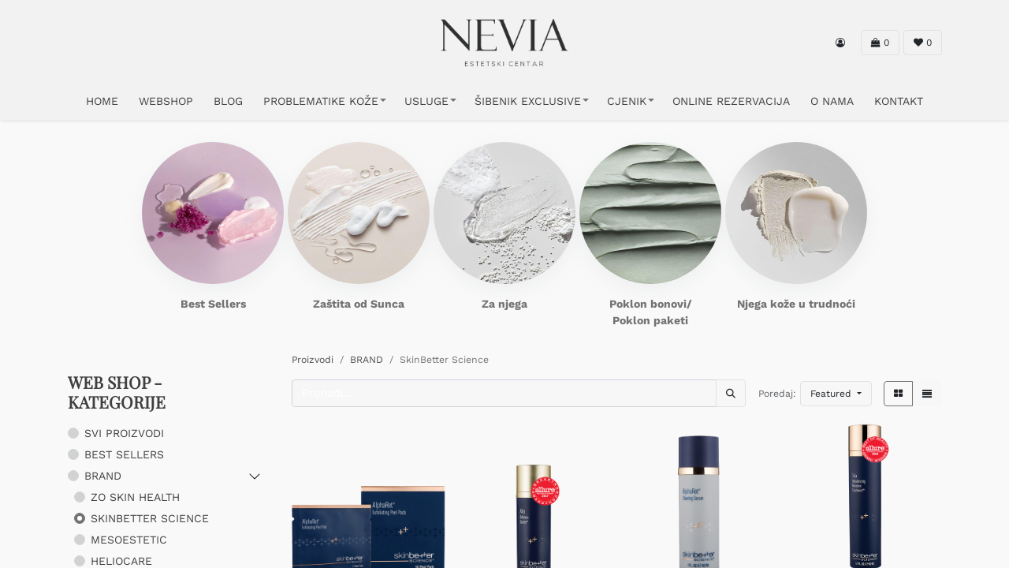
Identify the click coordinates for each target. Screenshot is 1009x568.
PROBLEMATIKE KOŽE (320, 101)
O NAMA (832, 101)
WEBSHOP (166, 101)
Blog (228, 101)
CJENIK (626, 101)
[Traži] (731, 393)
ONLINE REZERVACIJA (731, 101)
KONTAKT (898, 101)
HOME (102, 101)
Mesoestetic (129, 539)
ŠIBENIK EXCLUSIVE (528, 101)
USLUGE (426, 101)
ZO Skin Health (135, 497)
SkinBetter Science (150, 518)
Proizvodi (312, 359)
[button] (836, 393)
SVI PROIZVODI (124, 433)
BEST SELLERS (124, 454)
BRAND (102, 475)
